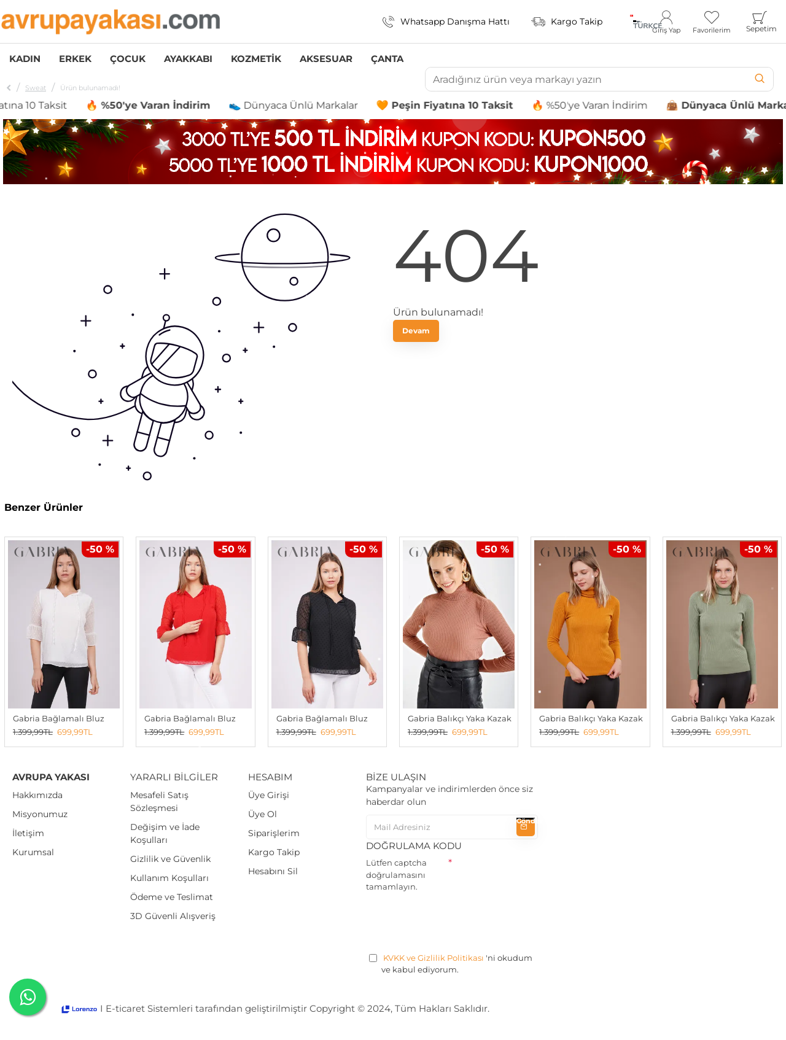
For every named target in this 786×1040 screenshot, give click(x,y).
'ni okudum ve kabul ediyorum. (450, 963)
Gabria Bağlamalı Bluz (58, 718)
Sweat (35, 87)
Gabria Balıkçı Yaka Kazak (460, 718)
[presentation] (459, 920)
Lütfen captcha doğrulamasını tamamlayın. (396, 874)
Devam (416, 330)
